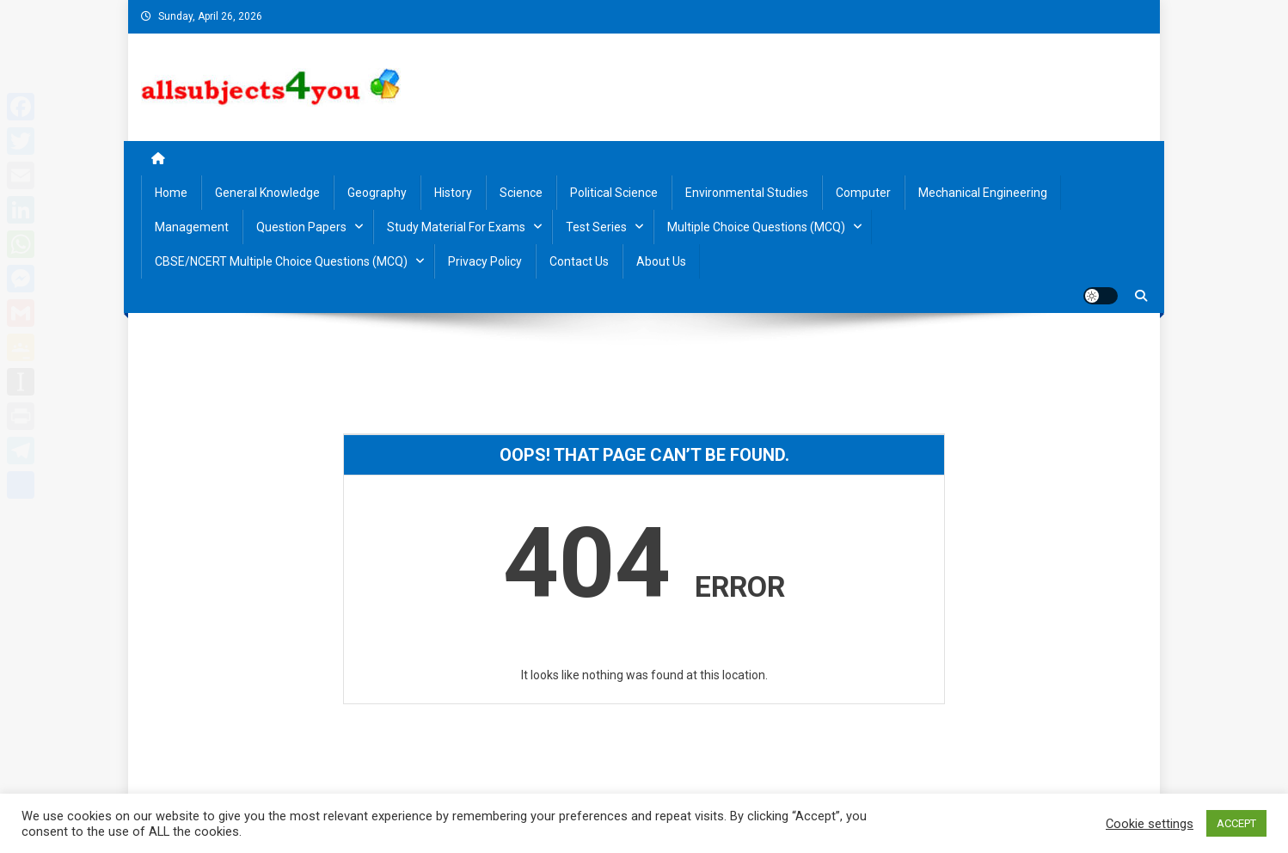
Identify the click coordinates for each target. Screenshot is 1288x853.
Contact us (579, 261)
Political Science (614, 192)
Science (521, 192)
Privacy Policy (485, 261)
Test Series (596, 227)
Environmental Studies (746, 192)
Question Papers (301, 227)
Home (171, 192)
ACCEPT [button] (1236, 823)
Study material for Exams (456, 227)
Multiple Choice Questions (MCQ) (756, 227)
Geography (377, 192)
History (453, 192)
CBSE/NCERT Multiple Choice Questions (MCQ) (281, 261)
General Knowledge (267, 192)
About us (661, 261)
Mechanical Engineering (982, 192)
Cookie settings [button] (1149, 824)
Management (192, 227)
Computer (863, 192)
